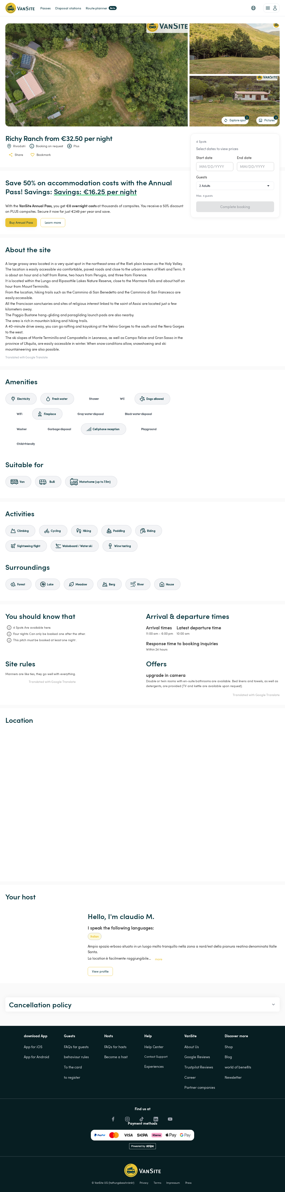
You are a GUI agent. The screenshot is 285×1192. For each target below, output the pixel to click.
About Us (191, 1046)
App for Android (36, 1056)
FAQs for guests (76, 1046)
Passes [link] (45, 8)
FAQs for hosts (115, 1046)
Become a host (116, 1056)
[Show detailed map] (142, 802)
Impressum (173, 1182)
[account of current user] (271, 8)
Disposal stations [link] (68, 8)
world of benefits (238, 1067)
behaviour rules (76, 1056)
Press (188, 1182)
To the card (73, 1067)
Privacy (144, 1182)
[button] (253, 8)
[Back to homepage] (20, 8)
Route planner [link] (101, 8)
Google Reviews (197, 1056)
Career (189, 1077)
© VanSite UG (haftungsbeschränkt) (113, 1182)
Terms (157, 1182)
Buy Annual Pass (21, 222)
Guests (201, 177)
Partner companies (199, 1087)
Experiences (154, 1066)
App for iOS (33, 1046)
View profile (100, 971)
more (158, 959)
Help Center (153, 1046)
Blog (228, 1056)
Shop (229, 1046)
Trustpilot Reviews (198, 1067)
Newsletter (233, 1077)
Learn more (53, 222)
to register (72, 1077)
